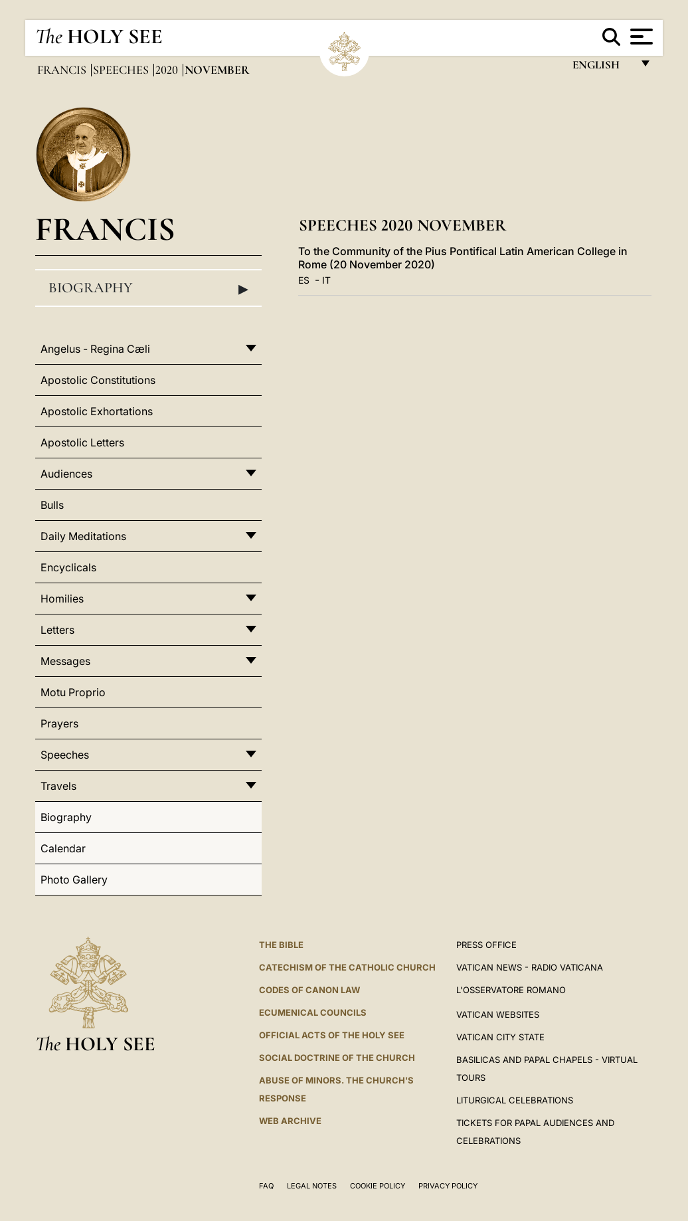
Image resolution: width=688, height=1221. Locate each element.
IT (326, 280)
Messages (65, 661)
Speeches (122, 69)
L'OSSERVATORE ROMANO (511, 990)
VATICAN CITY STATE (500, 1037)
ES (303, 280)
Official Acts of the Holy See (331, 1035)
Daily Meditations (83, 536)
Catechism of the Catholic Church (347, 967)
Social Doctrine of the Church (337, 1057)
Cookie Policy (377, 1185)
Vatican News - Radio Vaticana (529, 967)
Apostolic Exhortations (97, 411)
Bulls (52, 505)
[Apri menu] (640, 36)
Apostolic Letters (82, 442)
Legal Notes (312, 1185)
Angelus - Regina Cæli (95, 348)
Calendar (63, 848)
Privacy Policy (447, 1185)
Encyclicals (68, 567)
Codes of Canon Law (309, 990)
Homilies (62, 598)
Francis (63, 69)
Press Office (486, 944)
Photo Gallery (74, 879)
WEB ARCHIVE (290, 1120)
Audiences (66, 473)
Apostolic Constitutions (98, 380)
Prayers (59, 723)
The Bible (281, 944)
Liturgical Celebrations (514, 1100)
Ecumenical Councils (313, 1012)
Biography (148, 288)
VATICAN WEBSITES (497, 1014)
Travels (58, 786)
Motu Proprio (73, 692)
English (602, 68)
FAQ (266, 1185)
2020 (168, 69)
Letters (57, 629)
